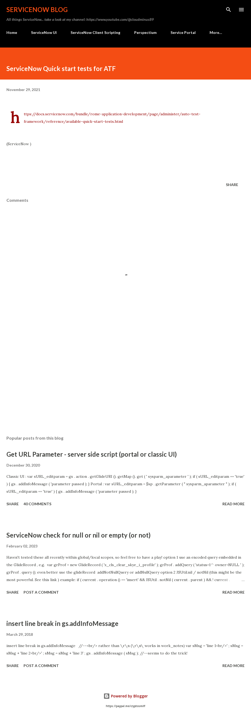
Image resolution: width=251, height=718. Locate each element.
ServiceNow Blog (37, 9)
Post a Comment (41, 592)
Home (11, 32)
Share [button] (232, 184)
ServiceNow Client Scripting (95, 32)
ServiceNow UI (44, 32)
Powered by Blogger (125, 696)
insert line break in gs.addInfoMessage (62, 623)
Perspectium (145, 32)
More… (216, 32)
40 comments (37, 504)
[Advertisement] (125, 381)
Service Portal (183, 32)
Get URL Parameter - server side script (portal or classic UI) (91, 454)
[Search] (228, 9)
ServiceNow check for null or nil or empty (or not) (78, 535)
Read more (233, 504)
